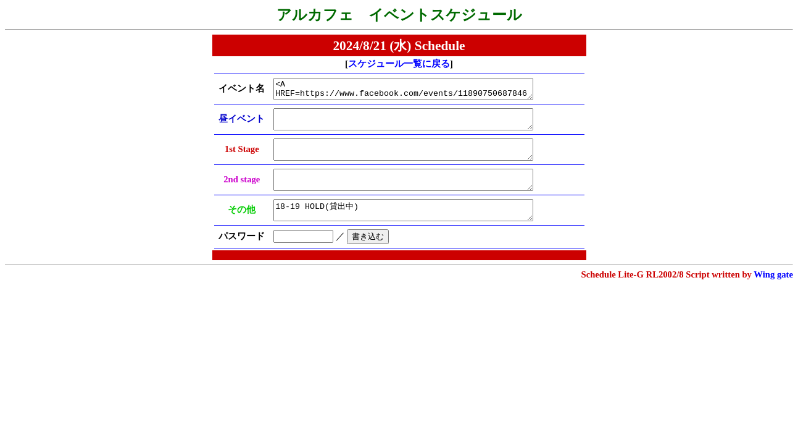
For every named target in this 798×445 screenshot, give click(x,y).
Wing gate (773, 293)
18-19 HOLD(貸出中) (413, 227)
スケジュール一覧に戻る (399, 64)
